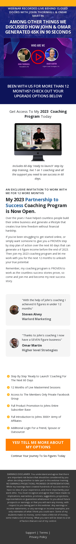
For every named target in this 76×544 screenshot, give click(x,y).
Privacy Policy (38, 537)
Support (31, 532)
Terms (43, 532)
